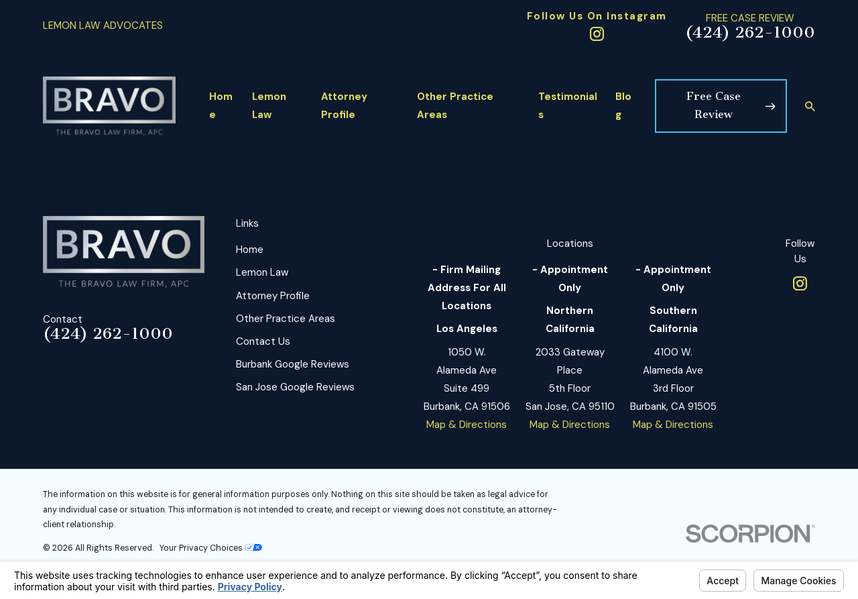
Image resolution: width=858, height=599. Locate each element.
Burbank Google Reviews (292, 364)
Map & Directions (466, 424)
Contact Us (263, 341)
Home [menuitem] (221, 105)
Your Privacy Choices (211, 548)
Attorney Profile (273, 296)
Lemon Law (262, 272)
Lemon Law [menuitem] (269, 105)
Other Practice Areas (285, 318)
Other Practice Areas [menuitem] (455, 105)
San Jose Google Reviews (295, 387)
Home (249, 249)
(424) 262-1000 (750, 32)
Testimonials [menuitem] (567, 105)
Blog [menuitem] (623, 105)
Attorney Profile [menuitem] (344, 105)
